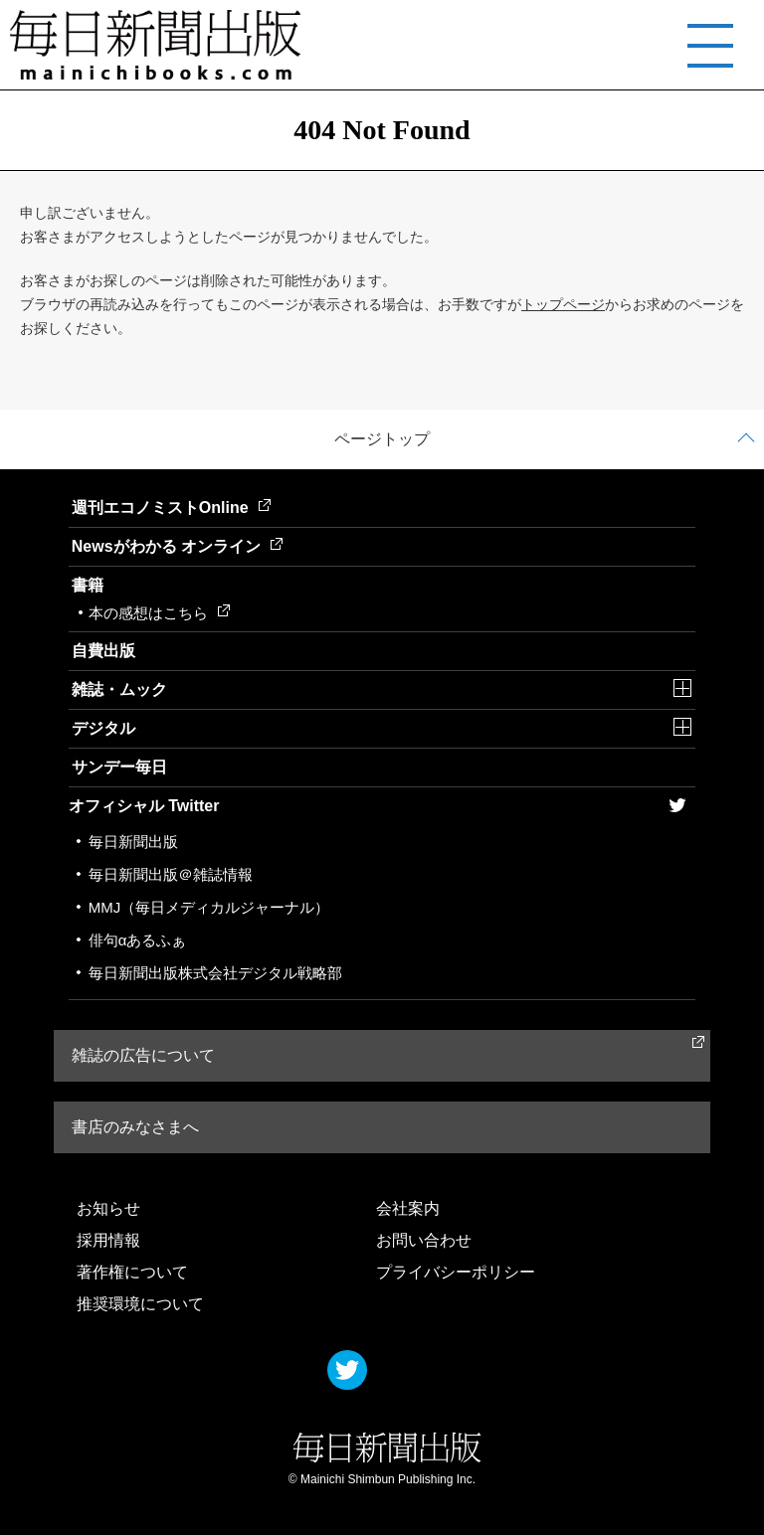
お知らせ (108, 1208)
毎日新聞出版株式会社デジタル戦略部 (215, 972)
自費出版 (103, 650)
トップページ (563, 304)
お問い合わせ (424, 1240)
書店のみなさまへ (135, 1126)
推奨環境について (140, 1303)
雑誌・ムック (119, 689)
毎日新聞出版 (133, 841)
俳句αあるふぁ (138, 940)
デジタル (103, 728)
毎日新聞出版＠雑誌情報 (171, 874)
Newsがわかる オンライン (177, 546)
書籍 (87, 585)
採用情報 (108, 1240)
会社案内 (408, 1208)
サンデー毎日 (119, 767)
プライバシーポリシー (455, 1272)
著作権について (132, 1272)
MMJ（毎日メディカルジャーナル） (209, 907)
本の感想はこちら (159, 612)
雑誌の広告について (143, 1055)
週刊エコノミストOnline (171, 507)
